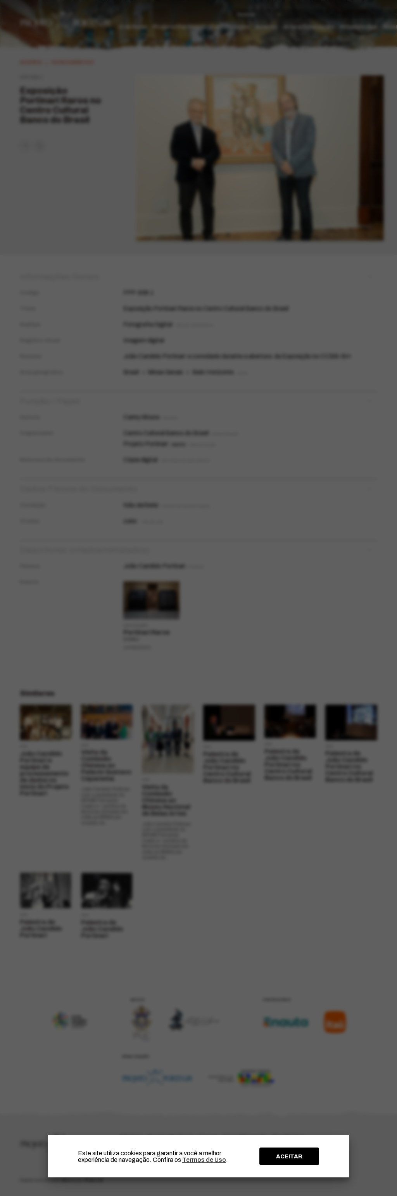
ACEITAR (289, 1156)
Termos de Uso (204, 1159)
